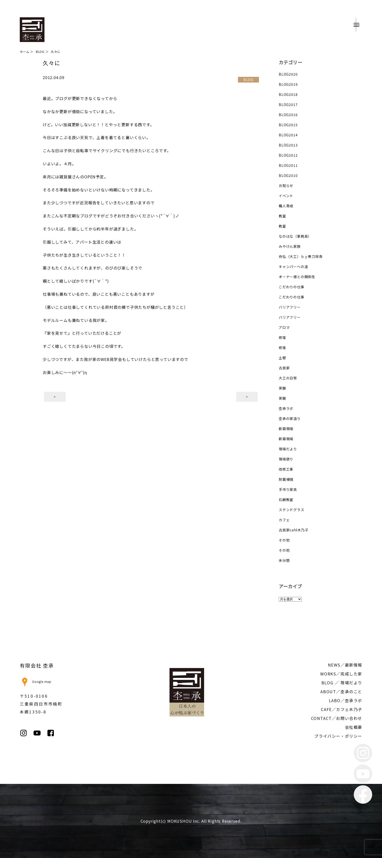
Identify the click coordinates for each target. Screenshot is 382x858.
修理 (282, 337)
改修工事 (286, 469)
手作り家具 (288, 489)
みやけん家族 (290, 246)
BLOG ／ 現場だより (341, 683)
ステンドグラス (291, 509)
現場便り (286, 459)
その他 (284, 540)
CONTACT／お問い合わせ (336, 718)
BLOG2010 (288, 175)
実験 (282, 388)
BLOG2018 (288, 94)
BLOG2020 (288, 74)
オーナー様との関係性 (297, 276)
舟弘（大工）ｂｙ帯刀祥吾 (301, 256)
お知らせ (286, 185)
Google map (35, 681)
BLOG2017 (288, 104)
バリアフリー (290, 307)
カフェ (284, 519)
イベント (286, 195)
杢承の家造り (290, 418)
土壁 (282, 357)
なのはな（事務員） (295, 236)
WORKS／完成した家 (341, 674)
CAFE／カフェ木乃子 (341, 709)
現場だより (288, 448)
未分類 (284, 560)
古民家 (284, 367)
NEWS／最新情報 (345, 665)
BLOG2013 (288, 145)
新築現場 (286, 428)
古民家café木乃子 (293, 529)
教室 (282, 215)
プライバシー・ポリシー (338, 736)
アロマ (284, 327)
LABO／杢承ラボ (345, 700)
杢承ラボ (286, 408)
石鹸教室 (286, 499)
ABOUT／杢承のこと (341, 691)
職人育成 (286, 205)
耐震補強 (286, 479)
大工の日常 (288, 378)
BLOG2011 (288, 165)
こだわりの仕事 (291, 286)
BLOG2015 (288, 124)
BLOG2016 (288, 114)
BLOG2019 (288, 84)
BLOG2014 (288, 134)
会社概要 (353, 727)
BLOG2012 (288, 155)
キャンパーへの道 (293, 266)
